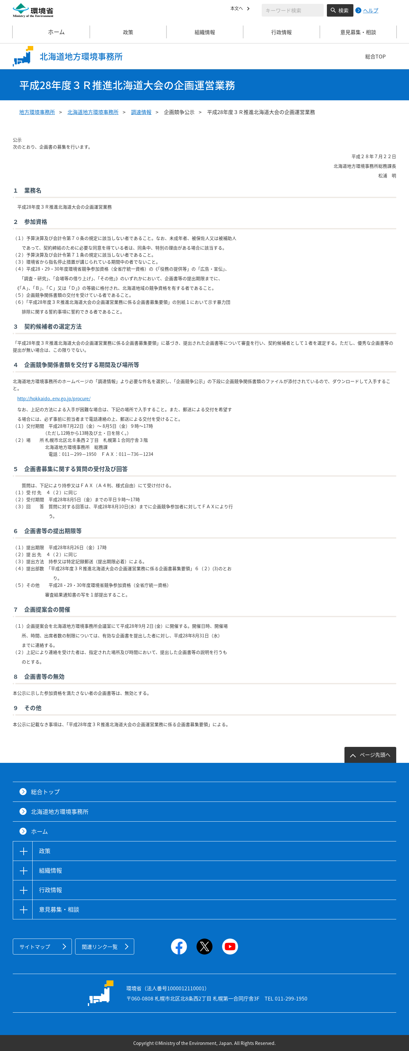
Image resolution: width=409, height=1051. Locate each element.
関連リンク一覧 (100, 946)
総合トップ (45, 791)
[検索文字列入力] (293, 10)
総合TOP (375, 56)
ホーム (51, 32)
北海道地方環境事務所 (93, 112)
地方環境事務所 (37, 112)
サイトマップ (34, 946)
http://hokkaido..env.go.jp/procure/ (53, 398)
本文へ (238, 9)
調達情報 (141, 112)
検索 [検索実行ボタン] (343, 10)
